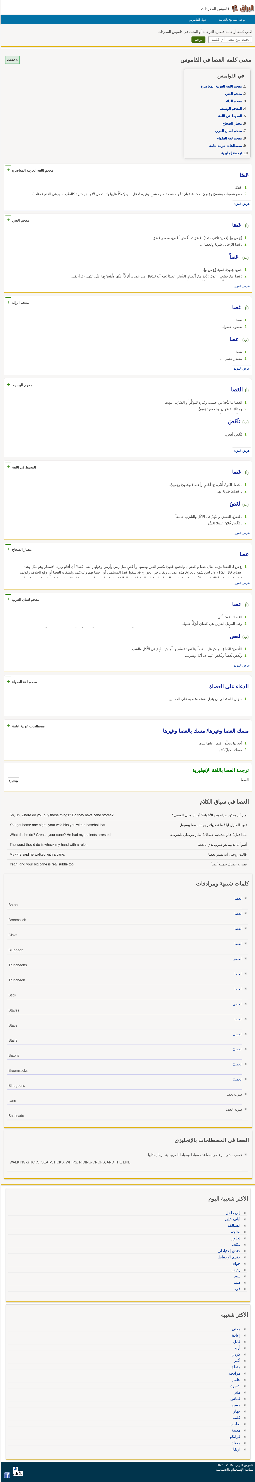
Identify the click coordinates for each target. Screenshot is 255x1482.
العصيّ (237, 1049)
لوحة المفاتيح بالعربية (231, 19)
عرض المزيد (241, 204)
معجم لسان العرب (227, 131)
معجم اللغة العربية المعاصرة (220, 86)
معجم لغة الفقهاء (228, 138)
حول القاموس (197, 19)
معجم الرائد (233, 101)
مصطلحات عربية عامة (224, 146)
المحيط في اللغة (229, 116)
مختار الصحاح (231, 123)
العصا (238, 898)
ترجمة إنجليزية (231, 153)
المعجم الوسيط (230, 108)
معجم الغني (232, 94)
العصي (237, 959)
